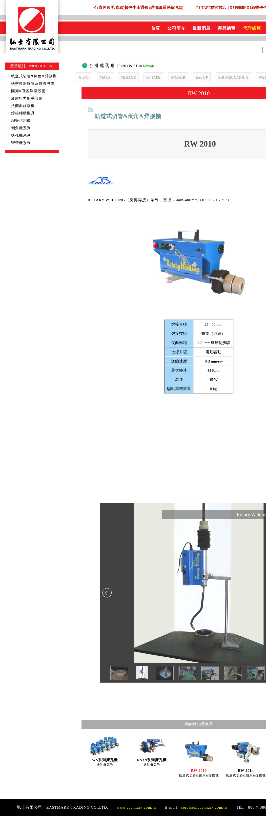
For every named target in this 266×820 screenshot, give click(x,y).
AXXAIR (178, 77)
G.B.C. (84, 77)
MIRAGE (128, 77)
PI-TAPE (153, 77)
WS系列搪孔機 (105, 764)
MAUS (105, 77)
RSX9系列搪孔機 (152, 764)
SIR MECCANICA (233, 77)
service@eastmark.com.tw (204, 811)
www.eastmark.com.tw (137, 811)
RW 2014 (246, 774)
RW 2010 (199, 774)
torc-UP (202, 77)
